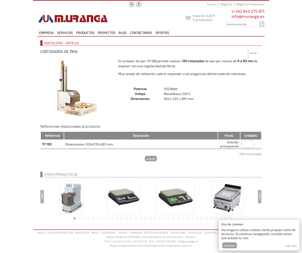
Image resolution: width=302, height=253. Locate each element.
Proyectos (106, 33)
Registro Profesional (250, 4)
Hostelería (82, 232)
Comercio (136, 232)
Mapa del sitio (214, 232)
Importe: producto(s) (204, 18)
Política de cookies (156, 232)
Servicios (65, 33)
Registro (226, 4)
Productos (85, 33)
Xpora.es (187, 245)
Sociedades (108, 232)
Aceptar (229, 245)
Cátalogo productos (60, 232)
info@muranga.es (247, 16)
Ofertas (162, 33)
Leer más (291, 245)
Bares (95, 232)
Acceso (212, 4)
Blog (123, 33)
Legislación (177, 232)
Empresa (46, 33)
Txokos (122, 232)
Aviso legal (195, 232)
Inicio (41, 232)
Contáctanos (141, 33)
